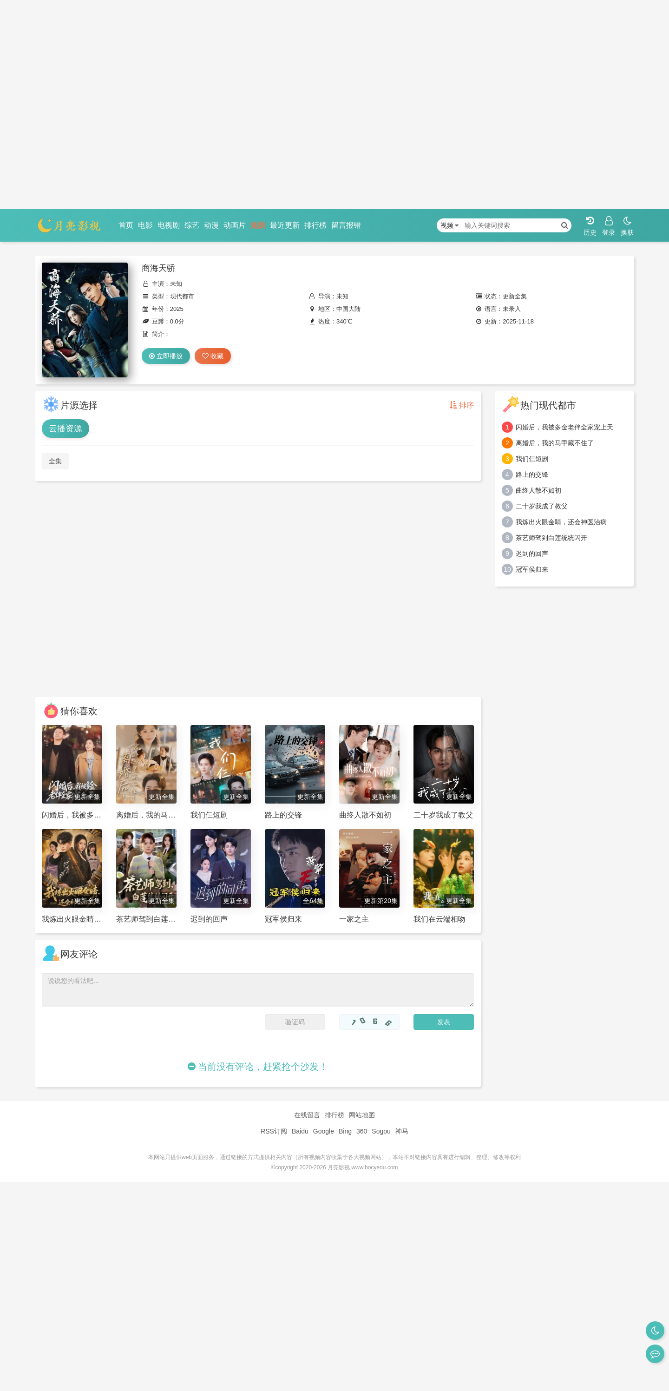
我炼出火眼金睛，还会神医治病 (561, 522)
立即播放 (166, 356)
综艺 (191, 225)
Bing (345, 1131)
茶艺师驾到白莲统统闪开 (551, 537)
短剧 (257, 225)
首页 (125, 225)
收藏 (212, 356)
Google (323, 1131)
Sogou (381, 1131)
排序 (462, 405)
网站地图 (362, 1115)
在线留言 (307, 1115)
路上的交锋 (532, 474)
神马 (401, 1131)
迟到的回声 (532, 553)
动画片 (234, 225)
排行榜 (315, 225)
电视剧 (168, 225)
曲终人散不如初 (538, 490)
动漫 (211, 225)
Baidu (300, 1131)
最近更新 (285, 225)
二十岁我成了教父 (542, 506)
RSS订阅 (274, 1131)
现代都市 (182, 296)
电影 (145, 225)
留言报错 (346, 225)
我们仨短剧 (532, 458)
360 (361, 1131)
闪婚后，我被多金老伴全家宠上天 (564, 427)
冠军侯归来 (532, 569)
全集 (55, 461)
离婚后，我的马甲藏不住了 (555, 443)
